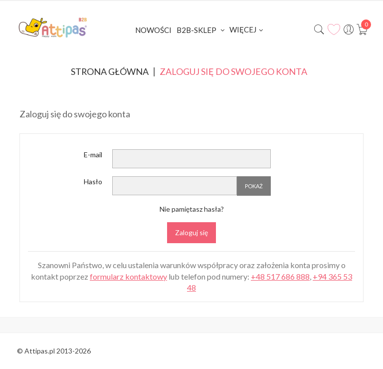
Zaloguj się (191, 233)
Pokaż (254, 186)
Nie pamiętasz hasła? (192, 209)
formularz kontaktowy (128, 276)
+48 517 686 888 (280, 276)
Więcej (242, 29)
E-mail (93, 155)
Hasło (93, 182)
